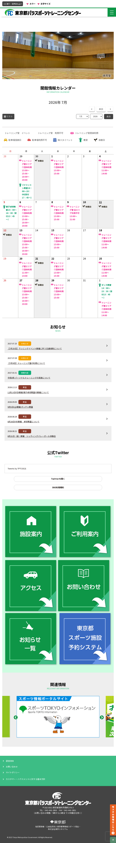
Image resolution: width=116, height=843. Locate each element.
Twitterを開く (58, 478)
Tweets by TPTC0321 (17, 468)
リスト (10, 117)
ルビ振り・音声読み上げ (12, 4)
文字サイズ (45, 3)
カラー (32, 3)
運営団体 (10, 761)
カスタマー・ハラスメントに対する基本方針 (25, 779)
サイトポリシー (13, 772)
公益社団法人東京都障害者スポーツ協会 (62, 826)
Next (101, 716)
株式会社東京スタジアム (58, 829)
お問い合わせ (12, 766)
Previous (14, 716)
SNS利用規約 (58, 487)
